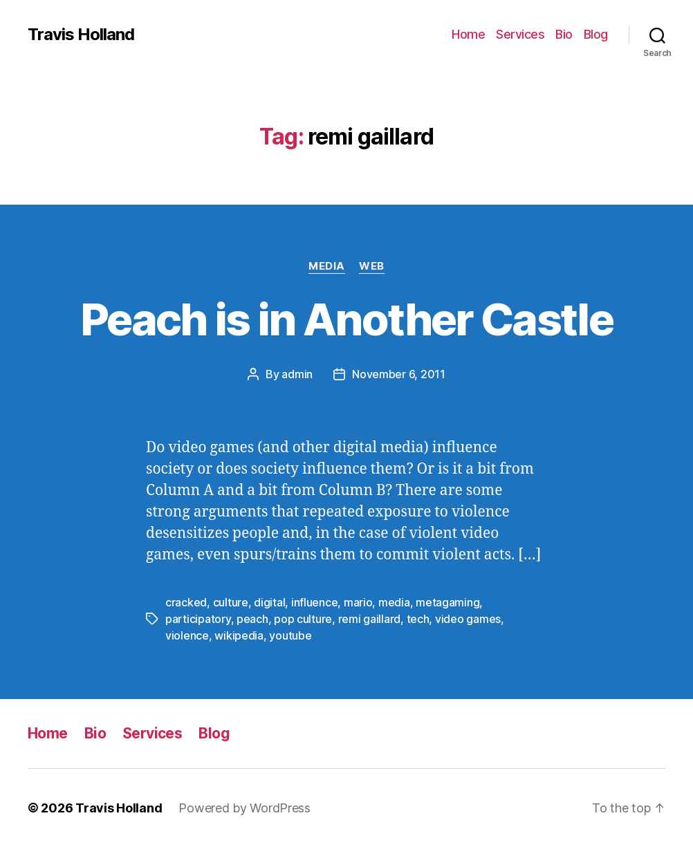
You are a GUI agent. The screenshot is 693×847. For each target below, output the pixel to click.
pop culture (303, 619)
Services (520, 34)
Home (468, 34)
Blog (596, 34)
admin (297, 374)
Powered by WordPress (244, 808)
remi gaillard (369, 619)
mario (358, 602)
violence (187, 635)
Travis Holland (81, 34)
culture (230, 602)
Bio (564, 34)
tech (418, 619)
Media (326, 266)
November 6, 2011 (398, 374)
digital (269, 602)
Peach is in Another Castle (346, 319)
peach (252, 619)
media (394, 602)
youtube (290, 635)
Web (372, 266)
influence (314, 602)
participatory (198, 619)
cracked (186, 602)
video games (468, 619)
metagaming (447, 602)
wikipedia (239, 635)
